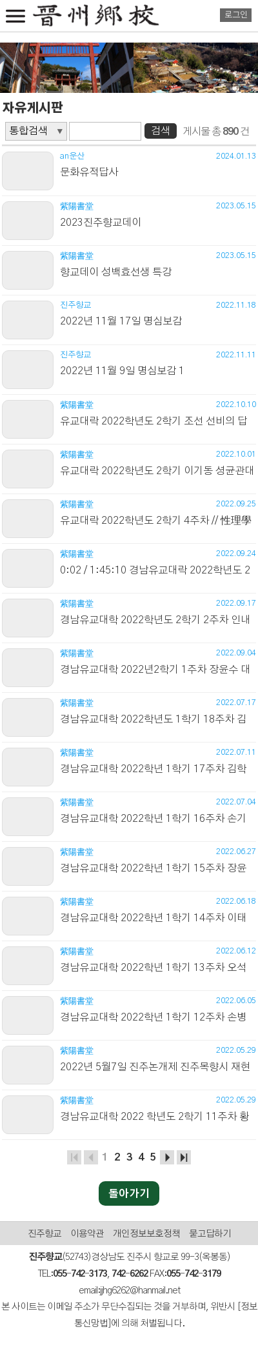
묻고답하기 (210, 1234)
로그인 (236, 15)
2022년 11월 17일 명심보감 (121, 321)
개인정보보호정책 (146, 1234)
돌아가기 (129, 1194)
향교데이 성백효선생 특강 (116, 272)
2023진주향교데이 (100, 222)
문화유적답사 (89, 172)
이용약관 (87, 1234)
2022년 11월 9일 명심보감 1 (122, 371)
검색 (160, 131)
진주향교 (44, 1234)
